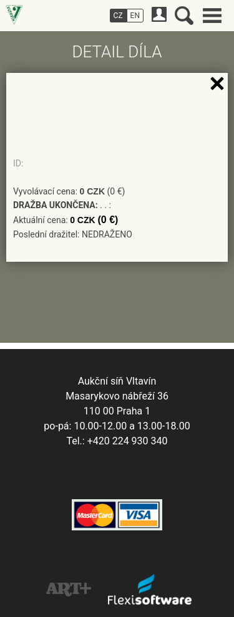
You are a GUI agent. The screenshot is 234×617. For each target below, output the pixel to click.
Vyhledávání (184, 15)
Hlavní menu (212, 15)
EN (135, 15)
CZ (118, 15)
